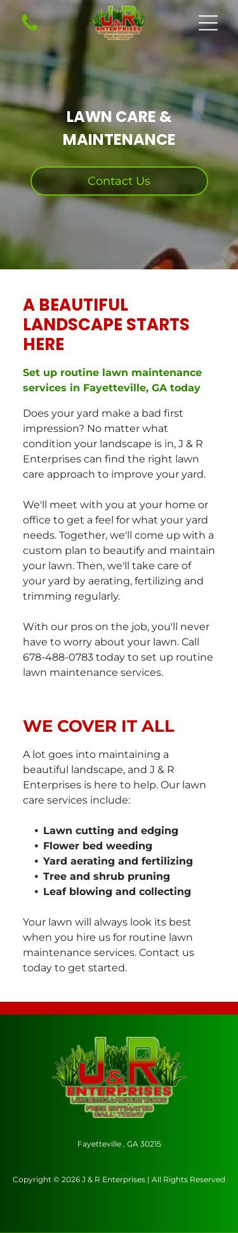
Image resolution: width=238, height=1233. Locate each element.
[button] (208, 22)
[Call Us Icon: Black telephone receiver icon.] (30, 30)
